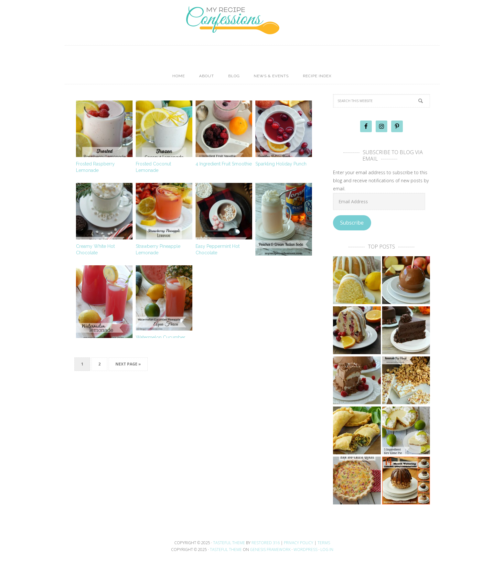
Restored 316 (266, 542)
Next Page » (128, 364)
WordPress (305, 549)
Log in (326, 549)
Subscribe (352, 222)
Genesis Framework (270, 549)
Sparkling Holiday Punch (280, 163)
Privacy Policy (298, 542)
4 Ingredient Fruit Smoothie (224, 163)
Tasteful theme (229, 542)
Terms (323, 542)
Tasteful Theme (226, 549)
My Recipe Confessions (252, 31)
